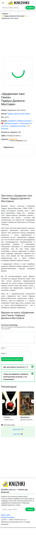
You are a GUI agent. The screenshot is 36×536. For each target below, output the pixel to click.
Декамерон (25, 417)
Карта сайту (5, 515)
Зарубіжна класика (18, 126)
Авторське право (7, 517)
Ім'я (3, 348)
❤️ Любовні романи (9, 123)
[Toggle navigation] (3, 3)
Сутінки (7, 417)
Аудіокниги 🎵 (18, 429)
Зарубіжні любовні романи (19, 121)
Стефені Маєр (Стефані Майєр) (10, 419)
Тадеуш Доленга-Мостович (18, 113)
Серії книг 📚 (18, 434)
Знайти (30, 7)
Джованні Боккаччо (26, 419)
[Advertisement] (18, 39)
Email (3, 353)
